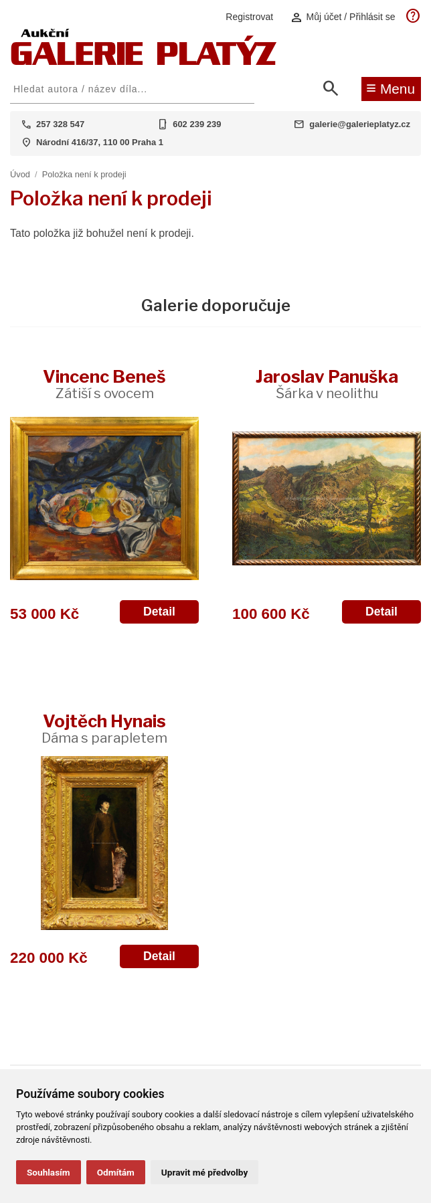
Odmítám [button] (116, 1172)
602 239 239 (197, 124)
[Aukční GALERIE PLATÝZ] (144, 62)
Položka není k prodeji (84, 174)
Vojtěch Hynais (104, 728)
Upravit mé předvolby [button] (204, 1172)
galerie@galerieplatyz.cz (359, 124)
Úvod (20, 174)
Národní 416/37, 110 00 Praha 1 (99, 142)
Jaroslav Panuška (327, 383)
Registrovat (249, 16)
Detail (159, 611)
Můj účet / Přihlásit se (343, 17)
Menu (390, 87)
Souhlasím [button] (48, 1172)
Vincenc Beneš (104, 383)
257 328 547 (60, 124)
